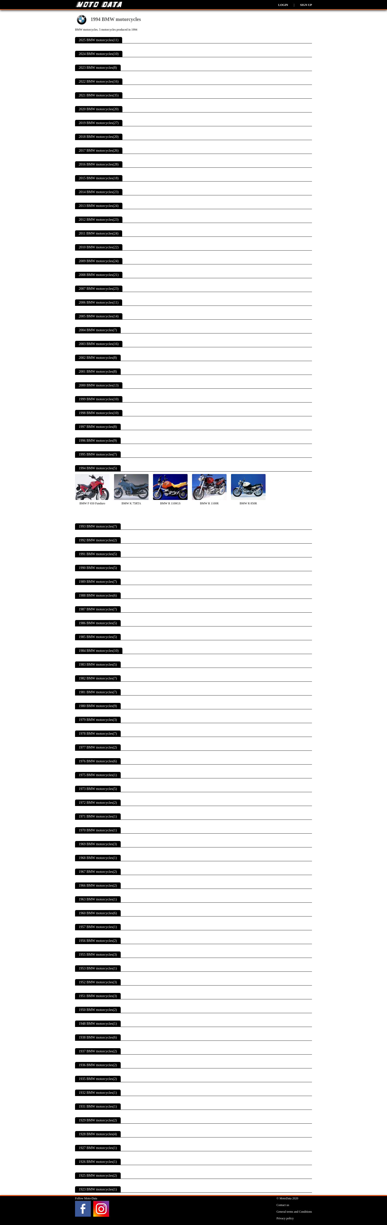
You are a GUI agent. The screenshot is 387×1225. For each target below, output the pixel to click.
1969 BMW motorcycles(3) (98, 844)
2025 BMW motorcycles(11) (98, 40)
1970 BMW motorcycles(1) (98, 830)
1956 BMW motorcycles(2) (98, 941)
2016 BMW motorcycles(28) (99, 164)
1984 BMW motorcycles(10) (99, 651)
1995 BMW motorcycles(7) (98, 454)
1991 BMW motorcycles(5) (98, 554)
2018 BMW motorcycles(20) (99, 137)
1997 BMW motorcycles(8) (98, 427)
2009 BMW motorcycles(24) (99, 261)
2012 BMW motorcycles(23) (99, 219)
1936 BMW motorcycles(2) (98, 1065)
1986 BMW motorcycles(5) (98, 623)
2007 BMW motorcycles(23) (99, 289)
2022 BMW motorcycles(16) (99, 81)
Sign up (306, 5)
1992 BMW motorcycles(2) (98, 540)
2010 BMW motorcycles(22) (99, 247)
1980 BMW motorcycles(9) (98, 706)
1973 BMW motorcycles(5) (98, 789)
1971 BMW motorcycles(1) (98, 816)
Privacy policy (285, 1218)
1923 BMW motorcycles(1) (98, 1189)
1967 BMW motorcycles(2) (98, 872)
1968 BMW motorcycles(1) (98, 858)
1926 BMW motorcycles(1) (98, 1162)
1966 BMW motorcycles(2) (98, 885)
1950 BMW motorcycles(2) (98, 1010)
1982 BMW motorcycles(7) (98, 678)
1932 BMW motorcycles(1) (98, 1093)
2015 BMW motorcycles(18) (99, 178)
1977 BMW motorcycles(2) (98, 747)
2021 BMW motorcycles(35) (99, 95)
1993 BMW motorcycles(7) (98, 526)
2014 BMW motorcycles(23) (99, 192)
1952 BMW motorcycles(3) (98, 982)
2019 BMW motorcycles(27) (99, 123)
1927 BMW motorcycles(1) (98, 1148)
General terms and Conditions (294, 1211)
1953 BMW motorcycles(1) (98, 968)
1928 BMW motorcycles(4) (98, 1134)
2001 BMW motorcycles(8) (98, 371)
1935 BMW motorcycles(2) (98, 1079)
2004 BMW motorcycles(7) (98, 330)
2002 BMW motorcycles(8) (98, 358)
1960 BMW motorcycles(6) (98, 913)
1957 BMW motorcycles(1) (98, 927)
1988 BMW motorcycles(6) (98, 595)
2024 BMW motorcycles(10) (99, 54)
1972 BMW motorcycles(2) (98, 802)
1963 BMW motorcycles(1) (98, 899)
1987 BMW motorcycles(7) (98, 609)
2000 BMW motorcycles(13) (99, 385)
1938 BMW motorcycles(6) (98, 1037)
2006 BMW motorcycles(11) (98, 302)
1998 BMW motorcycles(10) (99, 413)
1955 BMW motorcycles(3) (98, 954)
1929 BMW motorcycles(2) (98, 1120)
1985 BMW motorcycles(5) (98, 637)
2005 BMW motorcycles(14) (99, 316)
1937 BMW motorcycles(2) (98, 1051)
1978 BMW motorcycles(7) (98, 733)
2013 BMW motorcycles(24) (99, 206)
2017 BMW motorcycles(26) (99, 150)
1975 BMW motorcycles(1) (98, 775)
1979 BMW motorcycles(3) (98, 720)
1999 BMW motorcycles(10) (99, 399)
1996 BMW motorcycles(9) (98, 440)
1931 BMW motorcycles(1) (98, 1106)
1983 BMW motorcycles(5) (98, 664)
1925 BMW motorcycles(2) (98, 1175)
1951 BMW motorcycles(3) (98, 996)
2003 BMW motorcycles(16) (99, 344)
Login (283, 5)
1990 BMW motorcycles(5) (98, 568)
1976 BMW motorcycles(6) (98, 761)
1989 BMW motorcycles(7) (98, 582)
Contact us (282, 1205)
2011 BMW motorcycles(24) (98, 233)
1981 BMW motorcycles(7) (98, 692)
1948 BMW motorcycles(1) (98, 1023)
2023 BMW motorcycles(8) (98, 68)
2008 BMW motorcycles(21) (99, 275)
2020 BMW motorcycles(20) (99, 109)
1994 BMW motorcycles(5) (98, 468)
